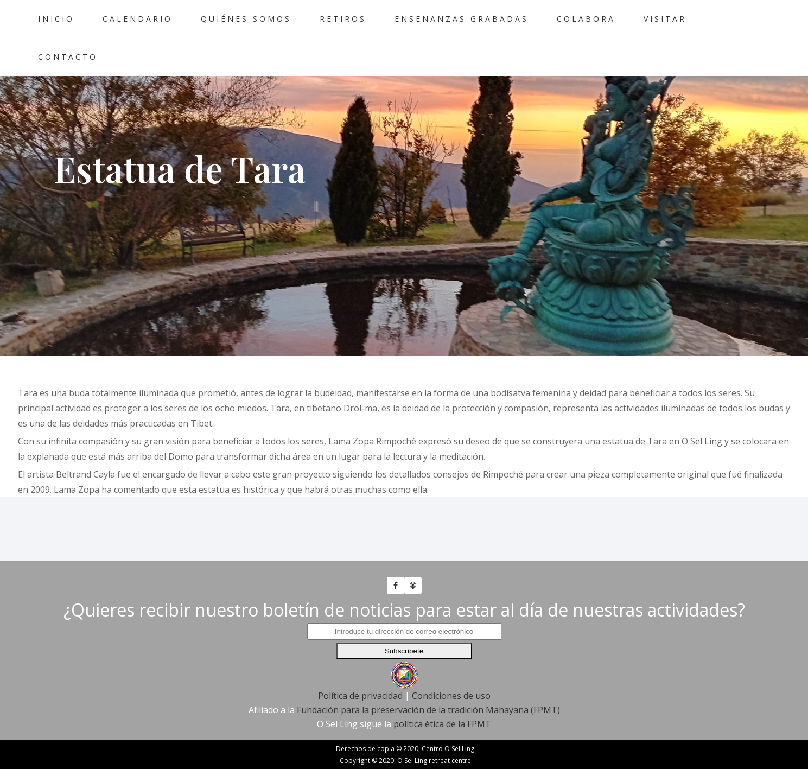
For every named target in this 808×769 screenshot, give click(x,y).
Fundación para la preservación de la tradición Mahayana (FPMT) (428, 685)
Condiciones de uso (451, 671)
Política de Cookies (337, 756)
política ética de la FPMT (442, 699)
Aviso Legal (169, 756)
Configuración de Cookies (437, 756)
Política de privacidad (360, 671)
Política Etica (525, 756)
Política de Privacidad (246, 756)
